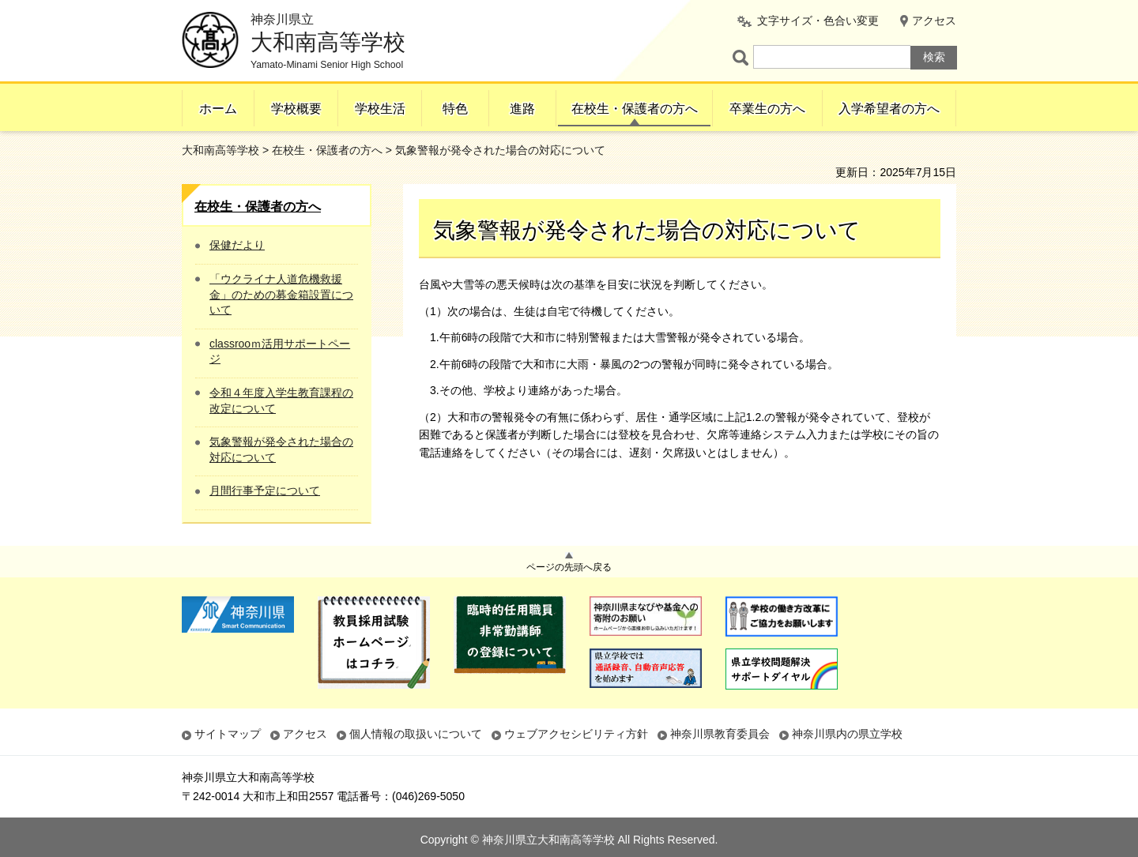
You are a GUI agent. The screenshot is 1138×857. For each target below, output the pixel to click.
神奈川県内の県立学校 (847, 733)
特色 (455, 108)
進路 (522, 108)
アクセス (934, 20)
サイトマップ (227, 733)
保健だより (237, 245)
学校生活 (380, 108)
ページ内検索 (743, 57)
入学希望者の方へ (889, 108)
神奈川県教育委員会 (720, 733)
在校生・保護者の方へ (634, 108)
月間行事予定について (264, 490)
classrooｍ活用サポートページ (279, 351)
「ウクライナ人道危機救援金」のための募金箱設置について (281, 294)
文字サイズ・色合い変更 (818, 20)
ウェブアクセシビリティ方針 (576, 733)
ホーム (218, 108)
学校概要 (296, 108)
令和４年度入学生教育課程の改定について (281, 400)
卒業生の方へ (767, 108)
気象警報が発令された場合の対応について (281, 449)
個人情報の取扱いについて (415, 733)
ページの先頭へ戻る (569, 567)
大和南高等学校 (220, 150)
